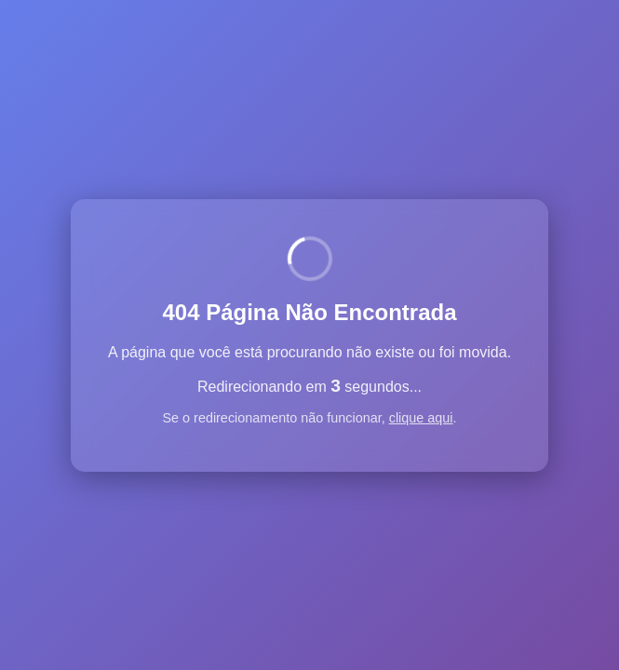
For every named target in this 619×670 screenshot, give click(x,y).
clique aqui (421, 417)
